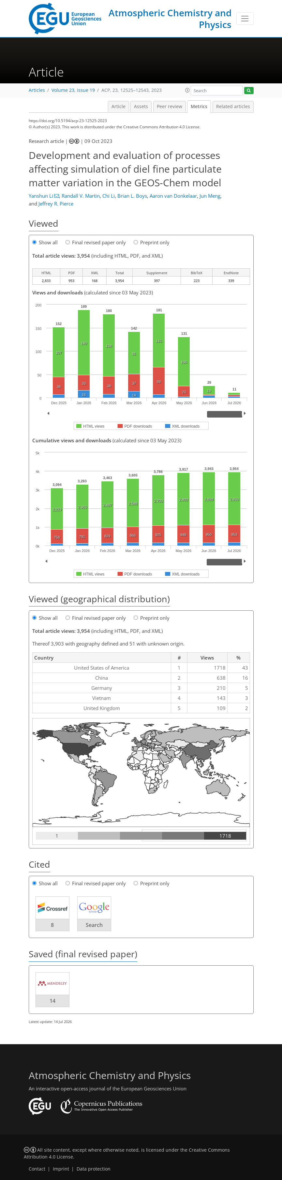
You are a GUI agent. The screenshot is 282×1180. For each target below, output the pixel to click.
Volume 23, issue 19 (73, 90)
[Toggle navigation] (245, 18)
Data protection (94, 1169)
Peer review (169, 106)
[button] (187, 90)
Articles (37, 90)
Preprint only (152, 242)
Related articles (233, 106)
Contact (37, 1169)
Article (118, 106)
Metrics (199, 106)
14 (52, 1000)
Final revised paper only (96, 242)
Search (94, 925)
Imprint (61, 1169)
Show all (45, 242)
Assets (141, 106)
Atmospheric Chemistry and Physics (170, 19)
